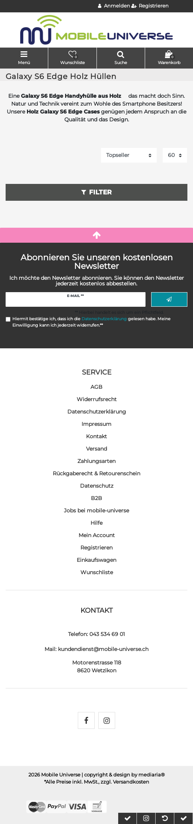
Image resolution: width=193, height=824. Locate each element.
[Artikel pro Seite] (174, 155)
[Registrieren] (150, 6)
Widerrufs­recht (97, 399)
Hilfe (96, 522)
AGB (96, 387)
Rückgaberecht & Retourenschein (96, 473)
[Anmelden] (114, 6)
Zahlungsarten (96, 461)
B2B (96, 498)
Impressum (96, 424)
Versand (96, 448)
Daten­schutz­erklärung (96, 411)
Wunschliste (96, 572)
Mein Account (97, 535)
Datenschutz (96, 485)
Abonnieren (169, 299)
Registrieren (96, 547)
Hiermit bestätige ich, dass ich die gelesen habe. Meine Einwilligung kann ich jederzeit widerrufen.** (91, 322)
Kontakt (96, 436)
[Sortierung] (129, 155)
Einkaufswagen (96, 560)
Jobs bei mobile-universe (96, 510)
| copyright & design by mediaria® (123, 775)
